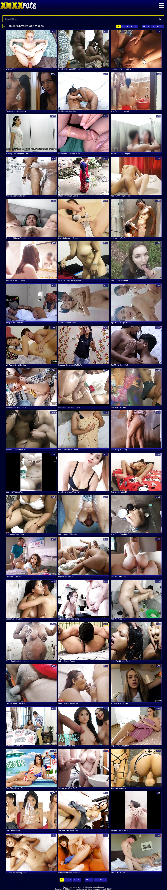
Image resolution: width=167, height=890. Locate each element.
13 (153, 26)
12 (148, 26)
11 (144, 26)
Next (159, 26)
